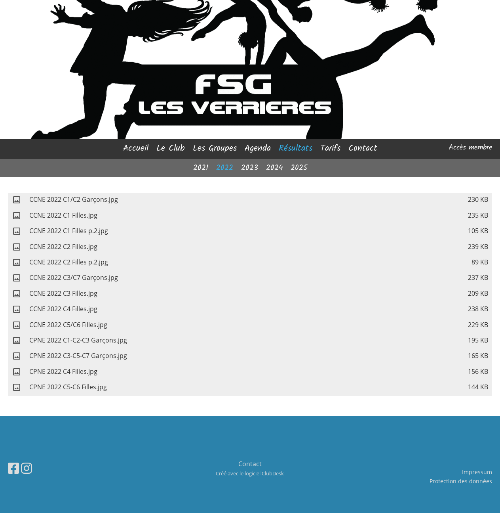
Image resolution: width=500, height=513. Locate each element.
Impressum (477, 472)
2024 (274, 168)
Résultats (295, 148)
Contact (362, 148)
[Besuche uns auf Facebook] (13, 468)
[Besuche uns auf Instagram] (26, 468)
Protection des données (461, 481)
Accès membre (470, 148)
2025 (299, 168)
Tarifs (330, 148)
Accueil (135, 148)
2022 (224, 168)
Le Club (170, 148)
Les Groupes (215, 148)
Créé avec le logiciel (250, 473)
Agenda (258, 148)
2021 (200, 168)
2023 (249, 168)
